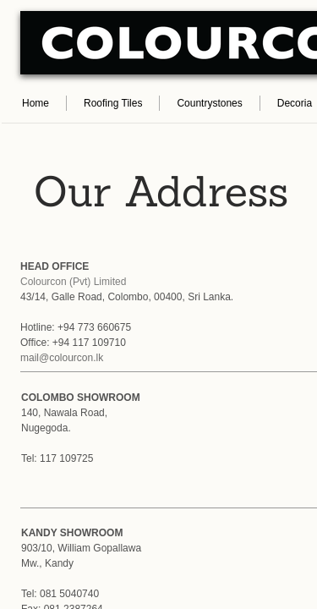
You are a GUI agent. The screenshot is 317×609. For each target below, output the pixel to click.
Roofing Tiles (113, 103)
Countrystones (209, 103)
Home (35, 103)
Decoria (294, 103)
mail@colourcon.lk (61, 358)
